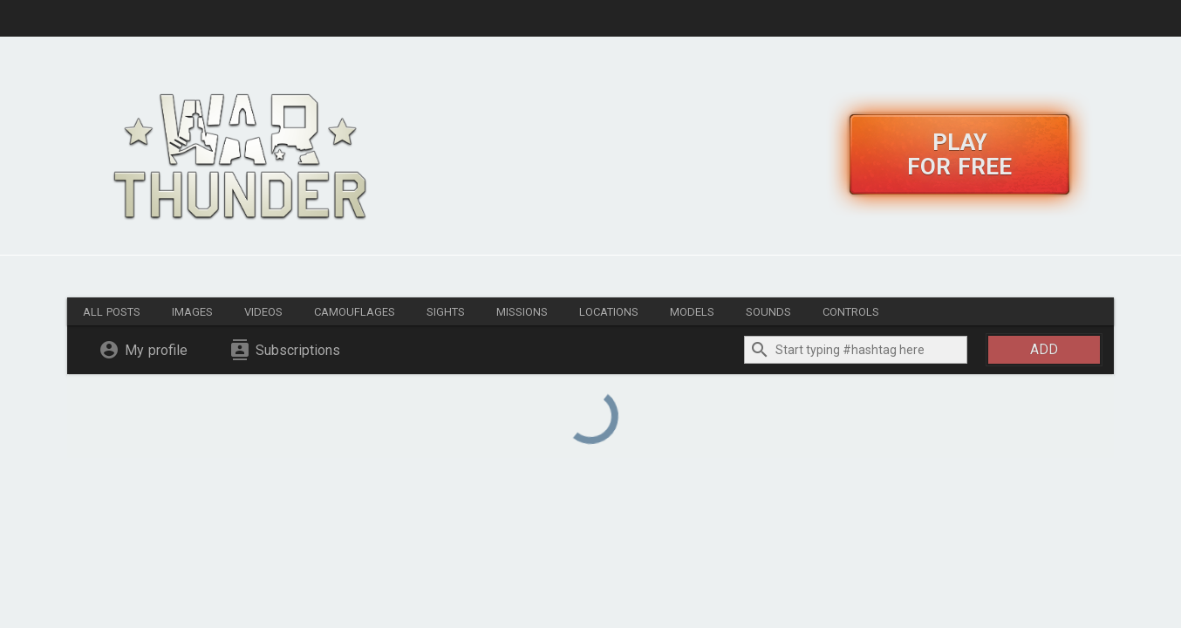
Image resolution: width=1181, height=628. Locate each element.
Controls (851, 311)
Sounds (768, 311)
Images (192, 311)
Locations (608, 311)
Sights (446, 311)
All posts (111, 311)
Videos (263, 311)
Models (692, 311)
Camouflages (354, 311)
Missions (522, 311)
